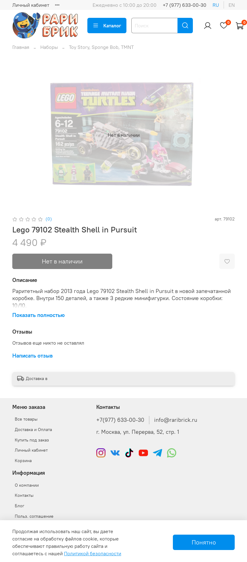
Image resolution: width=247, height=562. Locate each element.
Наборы (49, 47)
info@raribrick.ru (175, 420)
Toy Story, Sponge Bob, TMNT (101, 47)
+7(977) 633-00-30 (120, 420)
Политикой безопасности (92, 553)
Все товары (26, 419)
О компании (27, 485)
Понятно (204, 542)
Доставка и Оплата (33, 429)
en (232, 5)
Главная (20, 47)
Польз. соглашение (34, 516)
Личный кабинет (30, 5)
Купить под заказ (32, 440)
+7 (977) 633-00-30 (184, 5)
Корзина (23, 460)
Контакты (24, 495)
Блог (19, 506)
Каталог (107, 25)
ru (216, 5)
